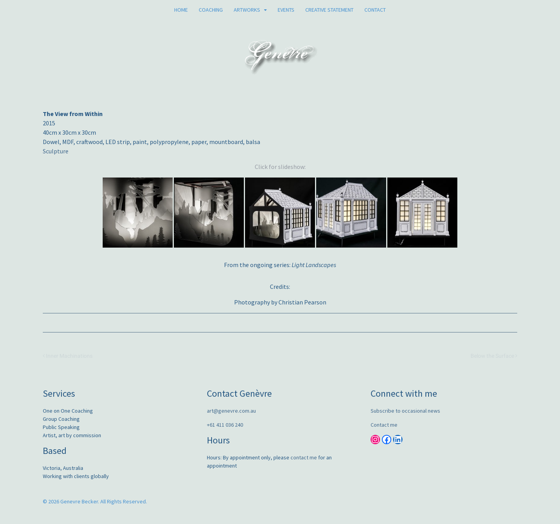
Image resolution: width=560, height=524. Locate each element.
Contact (375, 9)
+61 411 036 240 (225, 424)
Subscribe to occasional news (405, 410)
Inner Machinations (68, 356)
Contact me (384, 424)
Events (286, 9)
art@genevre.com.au (231, 410)
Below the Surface (494, 356)
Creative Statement (329, 9)
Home (181, 9)
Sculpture (55, 151)
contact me (303, 457)
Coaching (211, 9)
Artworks (247, 9)
